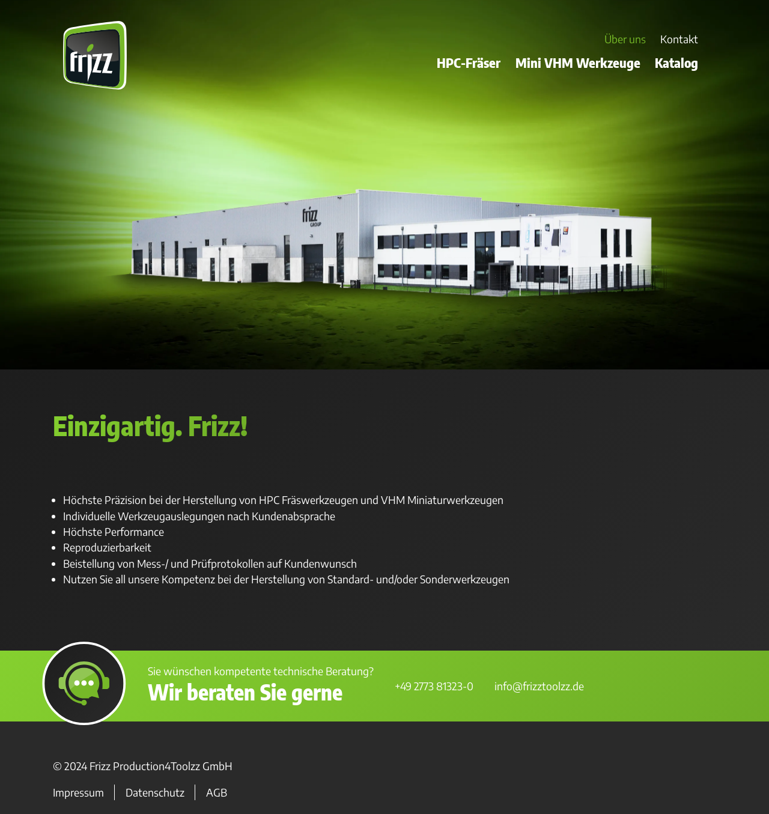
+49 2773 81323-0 (434, 686)
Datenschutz (155, 792)
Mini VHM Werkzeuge (577, 62)
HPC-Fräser (468, 62)
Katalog (676, 62)
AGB (216, 792)
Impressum (78, 792)
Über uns (625, 39)
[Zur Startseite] (94, 86)
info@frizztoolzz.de (539, 686)
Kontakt (679, 39)
